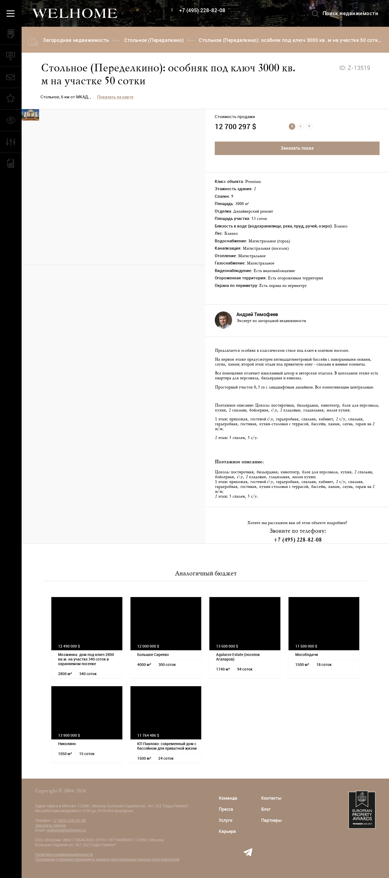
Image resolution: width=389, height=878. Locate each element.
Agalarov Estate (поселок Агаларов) (238, 656)
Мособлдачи (306, 654)
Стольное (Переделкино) (154, 40)
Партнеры (271, 820)
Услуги (225, 820)
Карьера (227, 831)
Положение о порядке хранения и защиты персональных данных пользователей (107, 859)
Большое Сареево (153, 654)
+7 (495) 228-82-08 (202, 10)
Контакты (271, 798)
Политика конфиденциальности (64, 854)
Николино (67, 744)
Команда (228, 798)
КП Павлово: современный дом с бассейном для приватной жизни (167, 746)
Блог (266, 809)
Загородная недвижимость (76, 40)
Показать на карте (115, 97)
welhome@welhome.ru (66, 830)
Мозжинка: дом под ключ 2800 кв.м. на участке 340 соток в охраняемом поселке (86, 659)
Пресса (226, 809)
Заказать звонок (50, 825)
